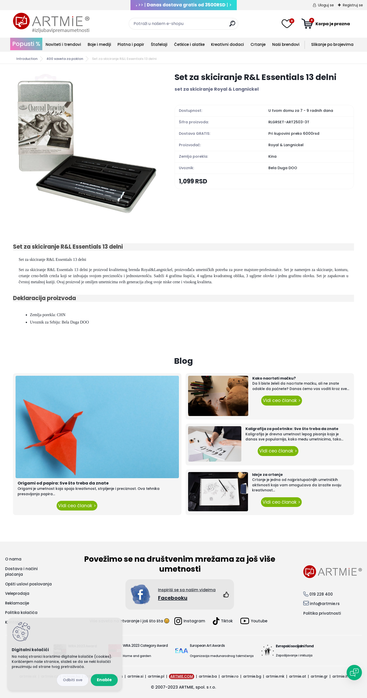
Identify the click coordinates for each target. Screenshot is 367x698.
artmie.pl (156, 676)
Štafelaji (159, 44)
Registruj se (353, 5)
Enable (104, 680)
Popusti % (26, 44)
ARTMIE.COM (181, 676)
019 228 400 (321, 594)
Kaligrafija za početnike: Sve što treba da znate (291, 428)
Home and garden (137, 656)
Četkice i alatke (189, 44)
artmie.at (297, 676)
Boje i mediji (99, 44)
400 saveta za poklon (64, 58)
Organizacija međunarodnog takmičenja (222, 656)
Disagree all (73, 680)
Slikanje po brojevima (332, 44)
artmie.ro (230, 676)
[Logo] (51, 23)
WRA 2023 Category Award (145, 645)
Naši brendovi (285, 44)
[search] (232, 26)
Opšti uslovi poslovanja (28, 584)
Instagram (189, 621)
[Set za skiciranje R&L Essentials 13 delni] (85, 144)
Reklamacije (17, 603)
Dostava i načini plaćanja (21, 571)
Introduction (26, 58)
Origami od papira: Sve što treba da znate (63, 483)
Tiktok (223, 621)
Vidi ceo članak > (77, 506)
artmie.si (135, 676)
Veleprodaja (17, 593)
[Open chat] (354, 672)
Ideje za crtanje (267, 474)
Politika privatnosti (322, 613)
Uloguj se (326, 5)
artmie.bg (252, 676)
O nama (13, 559)
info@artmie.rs (325, 603)
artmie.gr (319, 676)
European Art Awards (207, 645)
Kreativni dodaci (227, 44)
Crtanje (258, 44)
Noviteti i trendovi (63, 44)
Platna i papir (130, 44)
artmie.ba (208, 676)
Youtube (253, 621)
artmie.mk (275, 676)
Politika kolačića (21, 612)
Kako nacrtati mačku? (274, 378)
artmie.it (340, 676)
